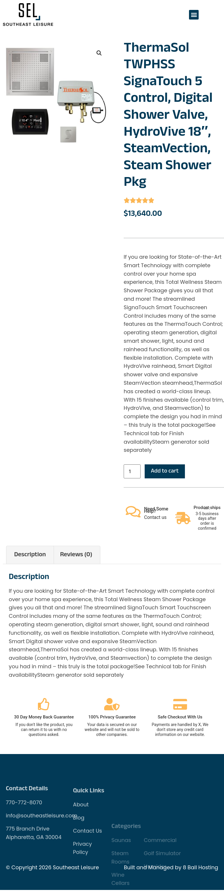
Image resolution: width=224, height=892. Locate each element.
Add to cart (167, 472)
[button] (194, 15)
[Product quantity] (132, 472)
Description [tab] (30, 557)
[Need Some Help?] (133, 513)
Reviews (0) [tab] (76, 557)
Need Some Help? (156, 512)
